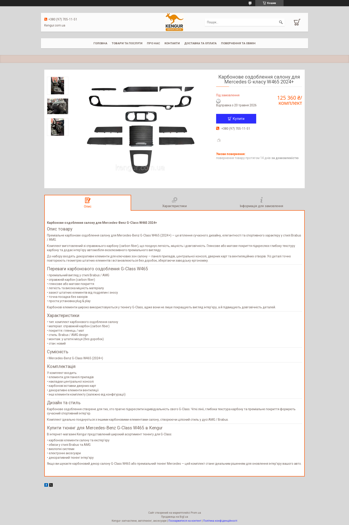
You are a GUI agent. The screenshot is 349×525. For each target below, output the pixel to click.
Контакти (172, 43)
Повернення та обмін (238, 43)
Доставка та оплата (200, 43)
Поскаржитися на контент (184, 520)
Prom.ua (196, 512)
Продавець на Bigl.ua (174, 516)
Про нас (153, 43)
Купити (238, 119)
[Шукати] (280, 22)
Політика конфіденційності (220, 520)
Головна (100, 43)
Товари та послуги (127, 43)
